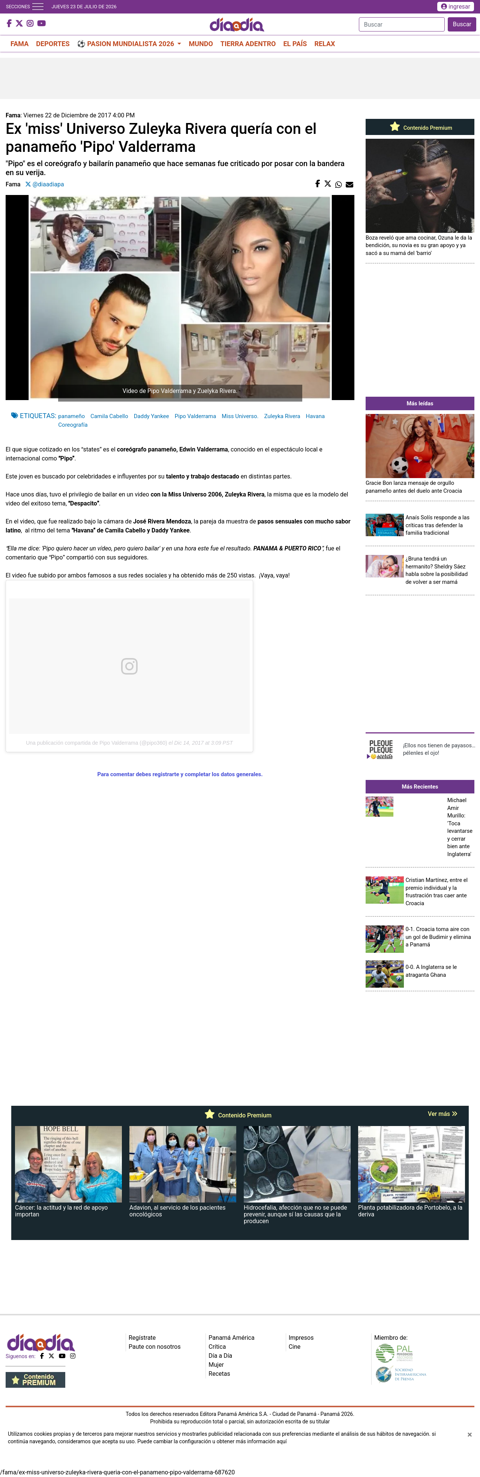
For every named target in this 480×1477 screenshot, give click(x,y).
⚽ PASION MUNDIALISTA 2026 (126, 44)
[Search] (402, 24)
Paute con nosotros (155, 1346)
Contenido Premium (420, 127)
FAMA (19, 44)
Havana (315, 416)
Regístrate (142, 1337)
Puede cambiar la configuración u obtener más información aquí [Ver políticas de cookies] (211, 1441)
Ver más (443, 1113)
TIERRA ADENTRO (248, 44)
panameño (71, 416)
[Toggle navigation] (38, 6)
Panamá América (231, 1337)
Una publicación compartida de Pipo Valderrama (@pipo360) (96, 743)
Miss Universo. (240, 416)
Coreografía (72, 424)
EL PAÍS (295, 44)
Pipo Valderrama (195, 416)
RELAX (324, 44)
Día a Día (220, 1355)
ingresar (455, 6)
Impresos (301, 1337)
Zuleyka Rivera (282, 416)
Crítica (217, 1346)
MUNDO (201, 44)
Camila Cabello (109, 416)
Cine (295, 1346)
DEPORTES (52, 44)
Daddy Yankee (151, 416)
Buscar (462, 24)
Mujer (216, 1364)
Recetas (219, 1373)
